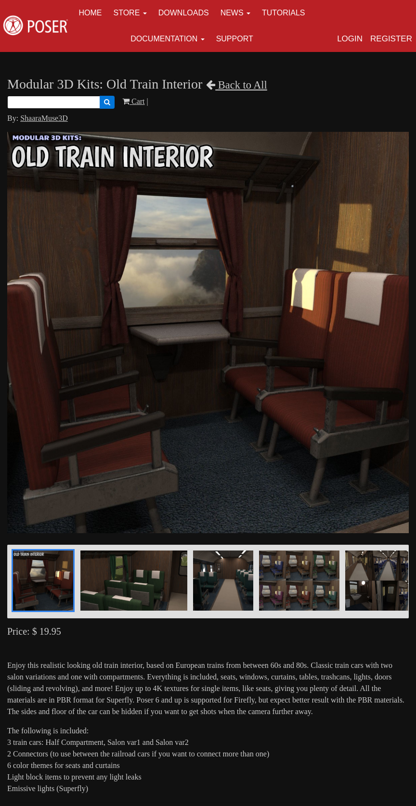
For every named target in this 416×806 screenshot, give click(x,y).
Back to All (236, 85)
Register (391, 38)
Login (350, 38)
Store (127, 13)
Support (234, 39)
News (232, 13)
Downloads (183, 13)
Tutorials (283, 13)
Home (90, 13)
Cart (133, 101)
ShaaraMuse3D (44, 118)
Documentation (163, 39)
